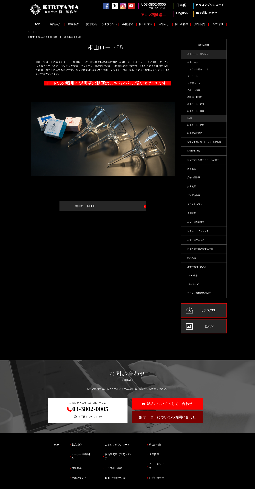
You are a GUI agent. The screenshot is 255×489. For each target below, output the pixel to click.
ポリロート (193, 77)
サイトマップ (67, 485)
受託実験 (192, 261)
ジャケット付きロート (198, 70)
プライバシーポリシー (40, 485)
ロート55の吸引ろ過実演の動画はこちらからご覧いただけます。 (107, 83)
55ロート (192, 119)
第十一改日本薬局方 (197, 270)
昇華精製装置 (194, 180)
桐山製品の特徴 (195, 135)
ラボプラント (109, 24)
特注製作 (73, 24)
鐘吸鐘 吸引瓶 (195, 98)
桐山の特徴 (181, 24)
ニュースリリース (173, 463)
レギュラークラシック (198, 234)
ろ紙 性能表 (194, 91)
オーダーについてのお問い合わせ (169, 421)
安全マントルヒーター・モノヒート (205, 162)
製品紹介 (55, 24)
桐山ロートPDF (93, 206)
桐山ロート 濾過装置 (63, 37)
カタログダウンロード (126, 448)
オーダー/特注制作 (87, 455)
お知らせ (163, 24)
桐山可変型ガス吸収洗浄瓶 (201, 252)
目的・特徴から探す (125, 471)
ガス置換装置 (194, 198)
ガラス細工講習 (122, 463)
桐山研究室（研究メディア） (130, 455)
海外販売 (199, 24)
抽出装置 (192, 189)
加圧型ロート (194, 84)
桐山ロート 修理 (196, 112)
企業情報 (217, 24)
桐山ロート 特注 (196, 105)
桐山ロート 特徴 (196, 126)
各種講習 (127, 24)
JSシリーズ (193, 288)
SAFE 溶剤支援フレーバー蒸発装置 (205, 144)
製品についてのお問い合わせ (169, 408)
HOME (32, 37)
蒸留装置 (192, 171)
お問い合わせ (171, 471)
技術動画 (91, 24)
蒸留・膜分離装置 (196, 225)
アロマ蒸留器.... (153, 15)
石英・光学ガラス (196, 243)
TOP (37, 24)
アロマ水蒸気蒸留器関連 (200, 297)
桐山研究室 (145, 24)
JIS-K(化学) (193, 279)
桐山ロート (193, 62)
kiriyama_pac (193, 153)
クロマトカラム (195, 207)
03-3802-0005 (155, 4)
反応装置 (192, 216)
